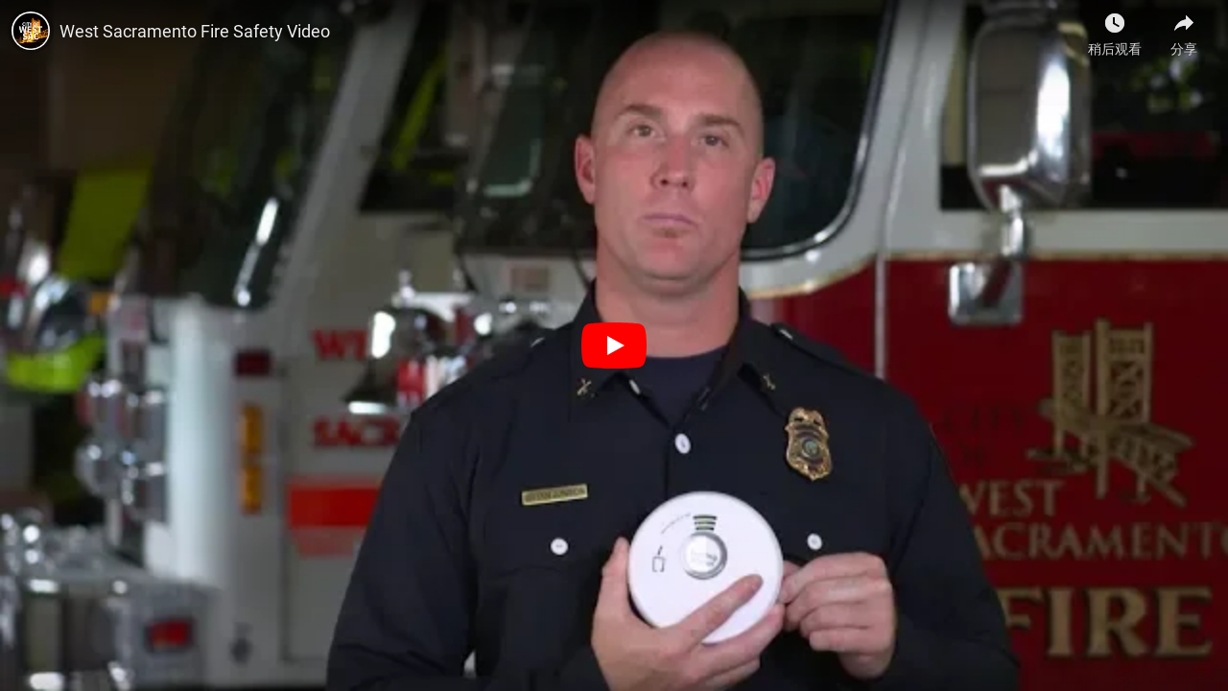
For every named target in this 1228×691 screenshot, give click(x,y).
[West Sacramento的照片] (31, 31)
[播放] (614, 345)
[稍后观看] (1115, 29)
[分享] (1184, 29)
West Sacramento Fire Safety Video (194, 31)
